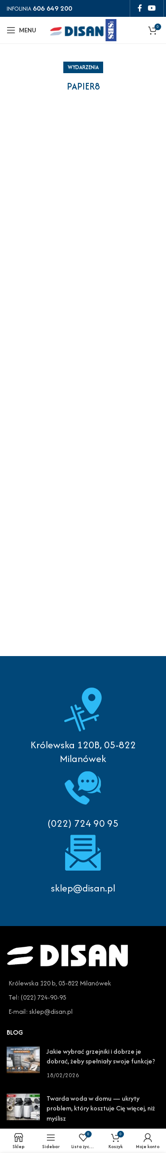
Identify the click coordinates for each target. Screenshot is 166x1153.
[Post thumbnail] (23, 1063)
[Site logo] (83, 29)
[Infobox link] (83, 798)
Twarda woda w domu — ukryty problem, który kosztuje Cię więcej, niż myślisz (100, 1108)
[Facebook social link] (140, 8)
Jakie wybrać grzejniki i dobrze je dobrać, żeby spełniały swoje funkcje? (100, 1056)
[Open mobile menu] (21, 30)
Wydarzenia (83, 67)
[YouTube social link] (152, 8)
